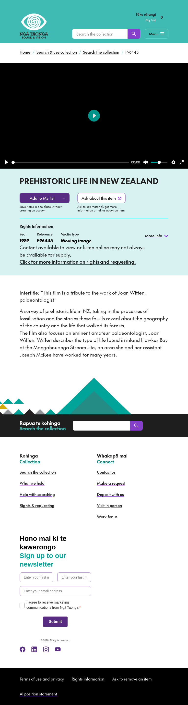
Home (25, 52)
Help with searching (37, 494)
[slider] (70, 162)
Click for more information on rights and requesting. (78, 261)
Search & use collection (56, 52)
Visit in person (109, 505)
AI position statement (38, 693)
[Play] (6, 162)
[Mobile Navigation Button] (156, 34)
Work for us (107, 516)
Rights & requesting (37, 505)
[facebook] (22, 649)
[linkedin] (34, 649)
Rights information (88, 678)
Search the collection (101, 52)
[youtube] (58, 649)
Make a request (111, 483)
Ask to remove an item (132, 678)
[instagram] (46, 649)
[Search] (134, 34)
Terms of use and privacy (42, 678)
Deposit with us (110, 494)
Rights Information (36, 226)
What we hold (32, 483)
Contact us (106, 472)
